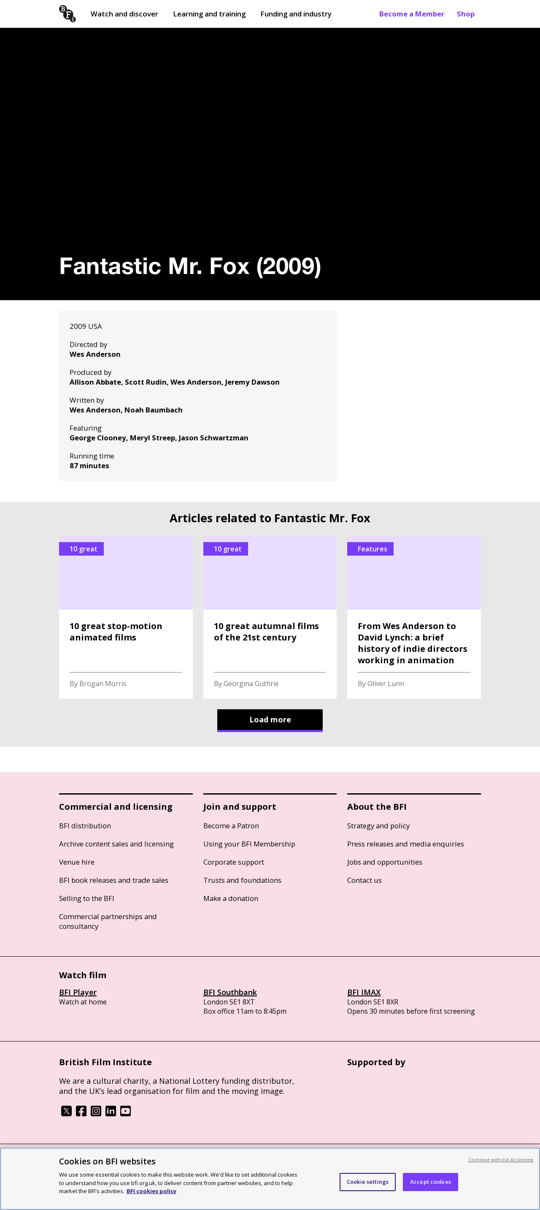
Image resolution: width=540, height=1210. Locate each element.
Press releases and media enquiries (405, 844)
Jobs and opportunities (384, 862)
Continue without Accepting (500, 1159)
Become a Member (411, 14)
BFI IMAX (364, 992)
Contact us (364, 880)
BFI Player (78, 992)
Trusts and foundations (242, 880)
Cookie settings (368, 1182)
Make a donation (230, 898)
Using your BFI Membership (249, 844)
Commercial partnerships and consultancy (108, 921)
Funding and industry (296, 14)
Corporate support (233, 862)
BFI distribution (85, 825)
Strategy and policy (378, 825)
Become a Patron (231, 825)
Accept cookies (430, 1182)
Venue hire (76, 862)
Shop (466, 14)
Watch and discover (124, 14)
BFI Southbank (230, 992)
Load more (270, 719)
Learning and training (209, 14)
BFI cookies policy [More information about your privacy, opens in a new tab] (151, 1191)
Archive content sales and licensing (116, 844)
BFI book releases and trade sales (113, 880)
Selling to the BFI (86, 898)
